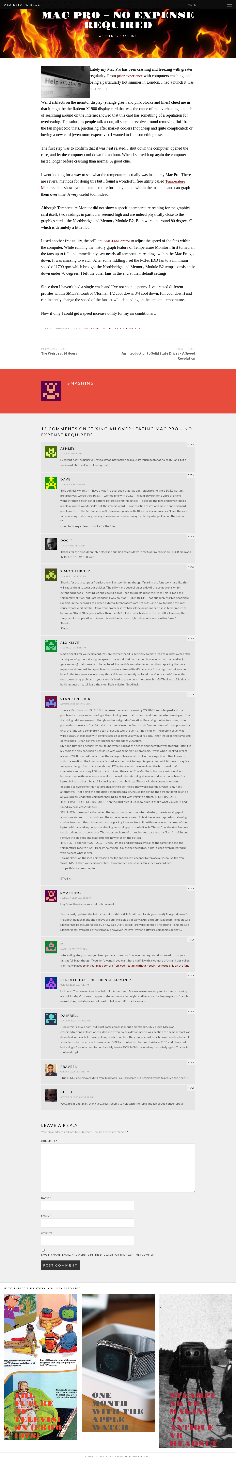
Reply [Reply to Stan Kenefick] (191, 694)
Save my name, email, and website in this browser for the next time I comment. (99, 1254)
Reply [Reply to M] (191, 939)
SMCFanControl (117, 240)
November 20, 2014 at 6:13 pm (76, 703)
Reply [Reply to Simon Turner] (191, 566)
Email (46, 1215)
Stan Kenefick (75, 698)
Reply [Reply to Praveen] (191, 1061)
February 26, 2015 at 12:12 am (76, 897)
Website (47, 1232)
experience (134, 75)
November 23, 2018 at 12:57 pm (76, 1096)
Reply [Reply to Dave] (191, 474)
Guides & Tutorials (124, 328)
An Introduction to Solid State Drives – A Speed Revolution (158, 355)
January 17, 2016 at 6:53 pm (75, 1020)
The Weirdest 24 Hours (59, 353)
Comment (49, 1140)
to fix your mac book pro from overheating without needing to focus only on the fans (136, 965)
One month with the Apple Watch (118, 1411)
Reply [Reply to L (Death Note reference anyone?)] (191, 975)
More (216, 4)
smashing (128, 35)
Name (46, 1197)
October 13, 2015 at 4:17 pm (74, 984)
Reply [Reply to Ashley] (191, 443)
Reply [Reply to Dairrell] (191, 1010)
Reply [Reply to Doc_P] (191, 535)
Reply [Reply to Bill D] (191, 1087)
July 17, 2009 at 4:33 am (72, 483)
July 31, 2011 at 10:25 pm (73, 575)
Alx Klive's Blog (22, 4)
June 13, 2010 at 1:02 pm (72, 545)
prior (121, 75)
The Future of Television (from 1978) (38, 1415)
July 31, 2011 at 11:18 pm (73, 647)
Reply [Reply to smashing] (191, 888)
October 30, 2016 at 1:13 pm (74, 1071)
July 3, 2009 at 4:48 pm (71, 453)
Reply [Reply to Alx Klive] (191, 637)
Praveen (69, 1066)
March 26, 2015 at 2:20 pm (74, 948)
